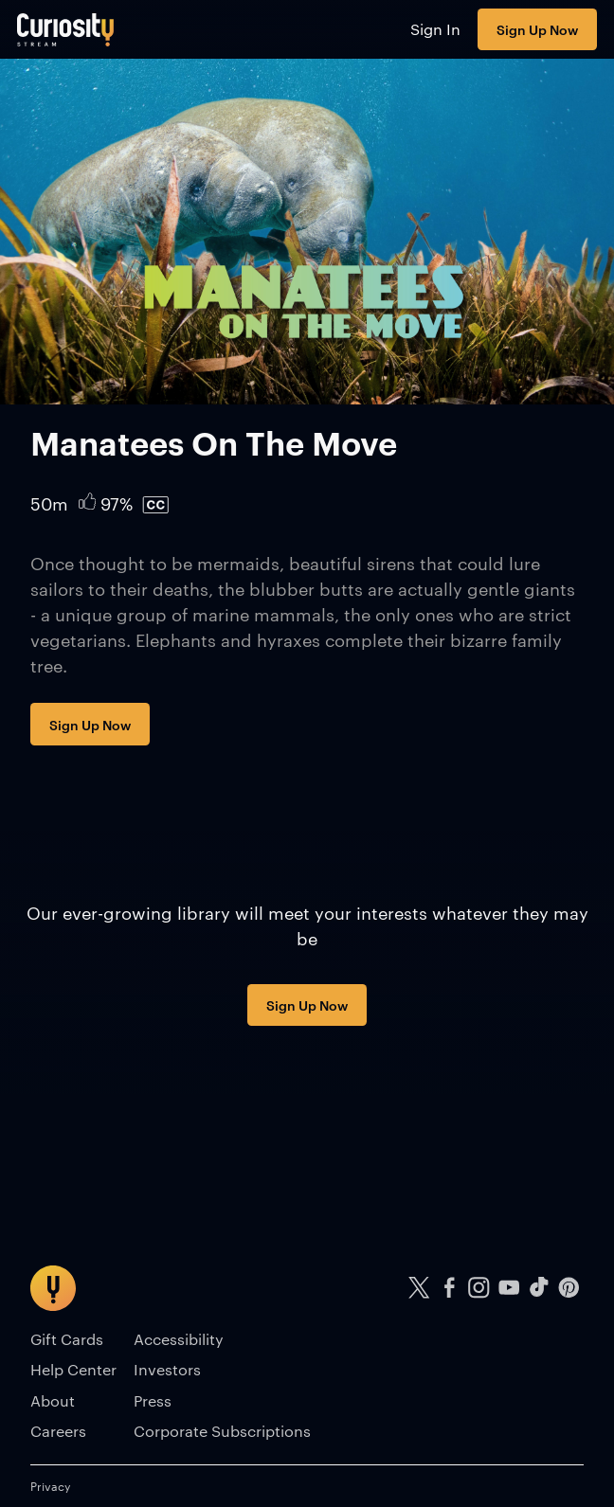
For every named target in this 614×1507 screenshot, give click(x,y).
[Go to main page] (66, 29)
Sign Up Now (537, 29)
